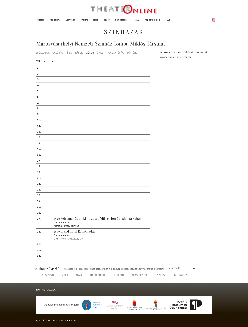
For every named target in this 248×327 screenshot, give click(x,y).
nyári (79, 275)
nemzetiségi (139, 275)
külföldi (119, 275)
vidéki (65, 275)
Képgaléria (55, 19)
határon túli (98, 275)
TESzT (168, 19)
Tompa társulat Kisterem (175, 57)
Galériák (57, 53)
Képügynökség (152, 19)
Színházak (71, 19)
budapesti (48, 275)
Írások (107, 19)
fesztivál (160, 275)
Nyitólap (40, 19)
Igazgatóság (116, 53)
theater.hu (70, 320)
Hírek (95, 19)
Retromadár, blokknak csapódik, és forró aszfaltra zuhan (101, 219)
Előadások (43, 53)
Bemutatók (121, 19)
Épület (101, 53)
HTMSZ (135, 19)
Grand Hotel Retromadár (77, 231)
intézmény (180, 275)
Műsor (90, 53)
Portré (84, 19)
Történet (133, 53)
